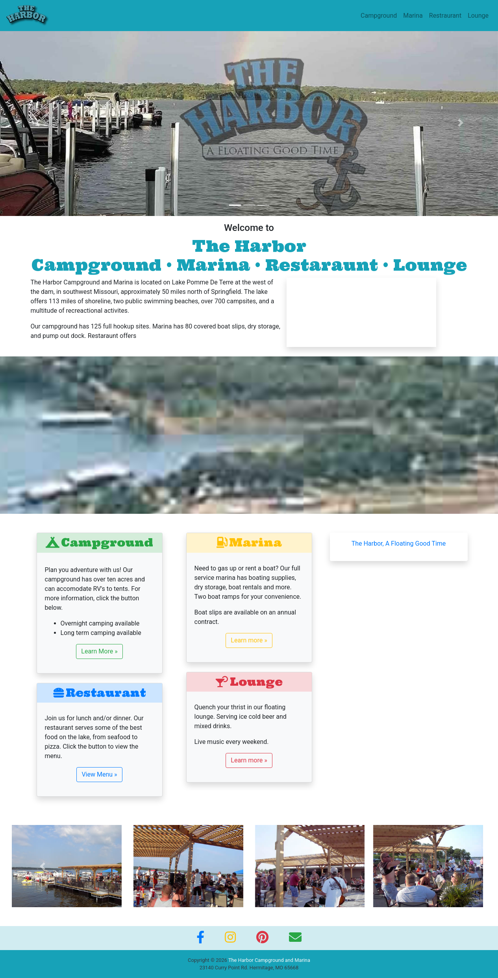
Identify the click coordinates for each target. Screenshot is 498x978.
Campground (379, 15)
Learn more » (249, 640)
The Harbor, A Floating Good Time (399, 543)
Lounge (478, 15)
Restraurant (445, 15)
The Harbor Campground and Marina (269, 960)
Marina (413, 15)
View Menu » (99, 774)
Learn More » (99, 651)
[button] (37, 123)
